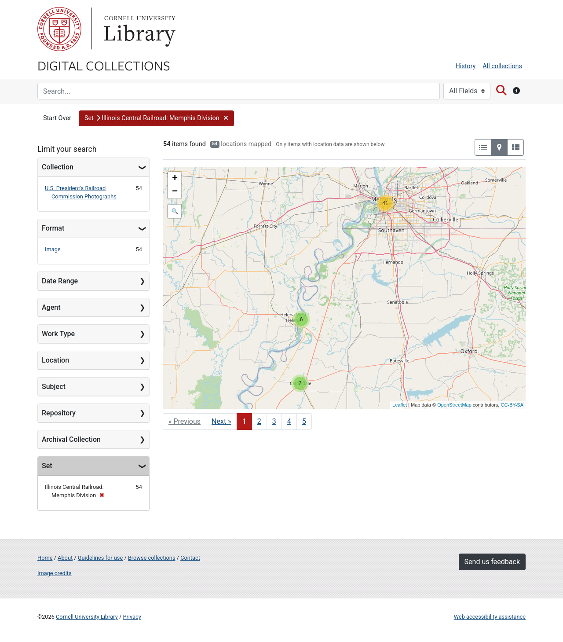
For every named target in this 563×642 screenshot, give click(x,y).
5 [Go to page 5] (304, 421)
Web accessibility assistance (490, 616)
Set (47, 466)
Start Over (57, 118)
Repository (59, 413)
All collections (502, 66)
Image (53, 249)
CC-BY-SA (512, 404)
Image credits (54, 573)
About (65, 557)
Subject (54, 386)
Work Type (58, 334)
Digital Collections (103, 65)
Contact (190, 557)
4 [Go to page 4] (289, 421)
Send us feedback (492, 562)
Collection (57, 167)
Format (53, 228)
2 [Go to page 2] (259, 421)
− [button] (175, 191)
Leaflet (399, 404)
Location (55, 360)
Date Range (60, 281)
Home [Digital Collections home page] (44, 557)
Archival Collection (71, 439)
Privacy (132, 616)
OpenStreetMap (454, 404)
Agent (51, 307)
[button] (156, 118)
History (466, 66)
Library (138, 29)
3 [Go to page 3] (274, 421)
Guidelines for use (100, 557)
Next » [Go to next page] (221, 421)
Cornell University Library (87, 616)
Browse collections (151, 557)
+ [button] (175, 178)
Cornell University (59, 29)
